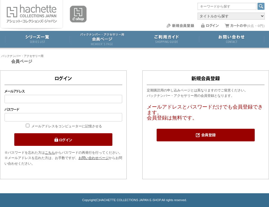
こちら (50, 153)
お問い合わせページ (93, 158)
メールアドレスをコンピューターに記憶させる (66, 126)
